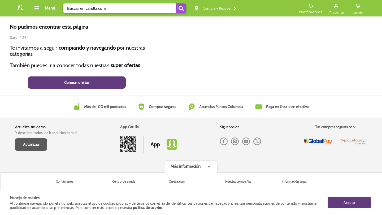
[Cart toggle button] (357, 8)
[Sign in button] (336, 8)
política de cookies (147, 207)
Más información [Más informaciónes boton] (186, 166)
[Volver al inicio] (20, 9)
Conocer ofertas (76, 82)
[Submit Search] (181, 8)
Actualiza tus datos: (30, 127)
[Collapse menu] (44, 8)
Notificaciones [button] (310, 8)
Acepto (349, 202)
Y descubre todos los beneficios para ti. (46, 133)
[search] (124, 8)
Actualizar (31, 144)
